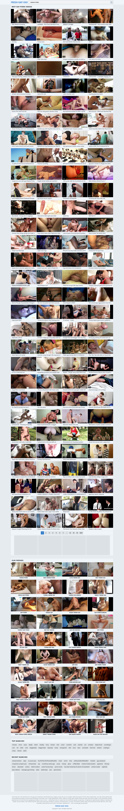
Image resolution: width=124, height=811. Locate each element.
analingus (106, 748)
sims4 (65, 761)
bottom (99, 748)
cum (13, 748)
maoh (60, 761)
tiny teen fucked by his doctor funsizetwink (77, 767)
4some (19, 751)
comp (14, 751)
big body (50, 748)
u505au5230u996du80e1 (81, 761)
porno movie (58, 767)
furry (47, 745)
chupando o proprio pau (19, 764)
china (20, 745)
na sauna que (32, 761)
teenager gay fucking (28, 770)
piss (51, 770)
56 (77, 533)
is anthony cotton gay (48, 764)
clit (17, 748)
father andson (35, 767)
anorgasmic (63, 748)
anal (74, 745)
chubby (42, 745)
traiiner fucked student (88, 764)
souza (58, 764)
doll (70, 748)
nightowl (104, 767)
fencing (107, 764)
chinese (14, 745)
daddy (31, 745)
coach (62, 745)
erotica (27, 767)
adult (24, 751)
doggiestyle (33, 748)
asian (25, 745)
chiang (64, 764)
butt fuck (92, 748)
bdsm (36, 745)
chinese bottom (16, 761)
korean (53, 745)
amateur (90, 745)
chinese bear (32, 764)
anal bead (85, 748)
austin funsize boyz (47, 767)
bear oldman (16, 770)
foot (58, 745)
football (92, 761)
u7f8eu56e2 (76, 764)
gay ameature (101, 761)
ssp (39, 764)
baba (37, 770)
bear (79, 748)
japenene (100, 764)
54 (70, 533)
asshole (80, 745)
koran (14, 767)
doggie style (42, 748)
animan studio (95, 767)
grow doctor (57, 770)
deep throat (98, 745)
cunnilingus (107, 745)
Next (81, 533)
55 (73, 533)
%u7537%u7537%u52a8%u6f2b (47, 761)
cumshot (69, 745)
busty (56, 748)
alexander (20, 767)
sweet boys (44, 770)
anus (74, 748)
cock (26, 748)
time (70, 761)
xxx (85, 745)
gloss (69, 764)
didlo (21, 748)
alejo (24, 761)
